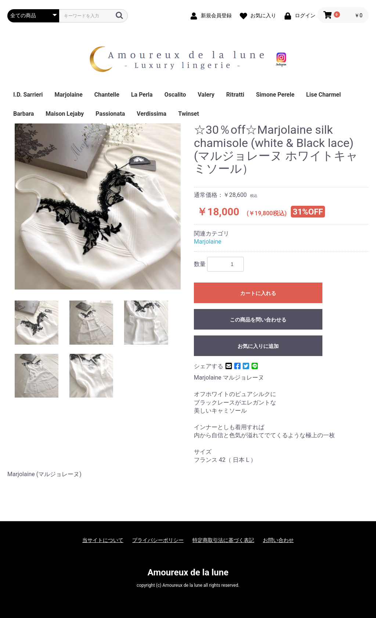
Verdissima (151, 113)
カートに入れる (258, 293)
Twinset (188, 113)
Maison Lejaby (65, 113)
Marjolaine (69, 94)
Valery (206, 94)
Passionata (110, 113)
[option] (98, 206)
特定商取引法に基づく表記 (223, 540)
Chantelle (106, 94)
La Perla (142, 94)
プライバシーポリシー (158, 540)
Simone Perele (275, 94)
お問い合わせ (278, 540)
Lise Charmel (323, 94)
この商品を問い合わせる (258, 320)
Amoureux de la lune (188, 572)
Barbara (23, 113)
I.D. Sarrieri (28, 94)
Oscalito (175, 94)
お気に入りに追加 (258, 346)
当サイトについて (102, 540)
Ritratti (235, 94)
